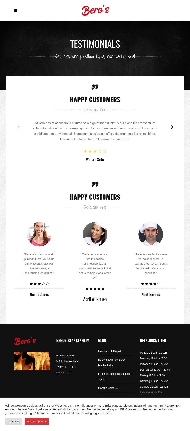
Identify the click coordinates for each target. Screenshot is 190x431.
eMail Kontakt (64, 372)
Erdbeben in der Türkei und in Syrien (114, 376)
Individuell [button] (14, 421)
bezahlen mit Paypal (109, 351)
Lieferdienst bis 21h (151, 392)
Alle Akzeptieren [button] (37, 421)
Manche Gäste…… (109, 387)
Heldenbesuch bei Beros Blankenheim (112, 362)
